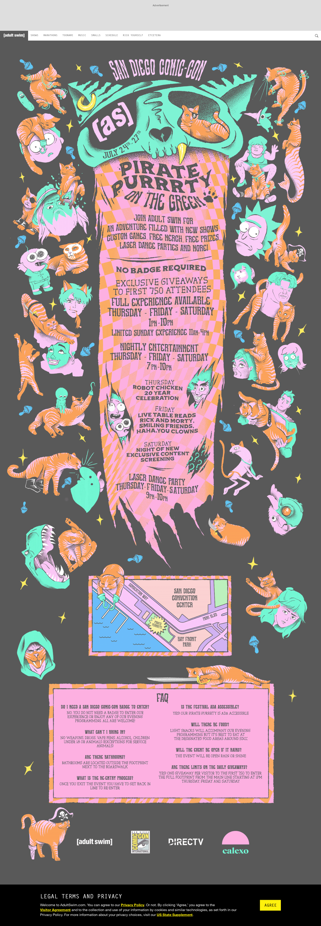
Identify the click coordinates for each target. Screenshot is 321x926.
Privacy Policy (132, 905)
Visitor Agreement (55, 909)
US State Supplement (175, 914)
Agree (270, 906)
